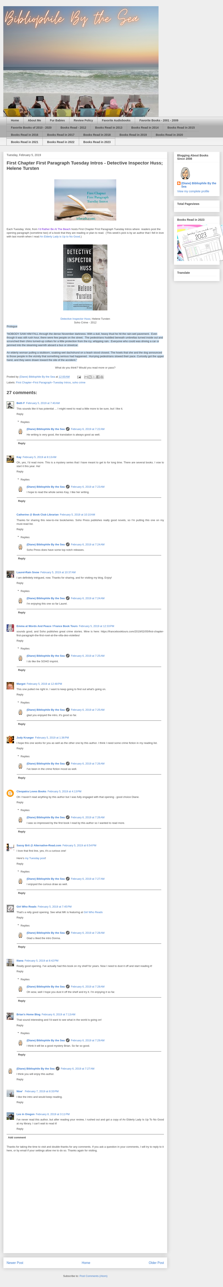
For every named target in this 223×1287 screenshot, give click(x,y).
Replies (25, 421)
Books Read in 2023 (97, 142)
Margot (21, 683)
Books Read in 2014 (145, 127)
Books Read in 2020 (169, 134)
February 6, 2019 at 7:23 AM (87, 486)
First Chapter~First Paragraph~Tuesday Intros (43, 382)
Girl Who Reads (27, 906)
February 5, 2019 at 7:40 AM (43, 403)
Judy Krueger (25, 737)
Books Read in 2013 (108, 127)
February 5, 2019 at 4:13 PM (65, 791)
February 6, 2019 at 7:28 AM (87, 932)
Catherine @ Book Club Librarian (38, 514)
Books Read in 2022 (60, 142)
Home (15, 120)
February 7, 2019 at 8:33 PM (42, 1091)
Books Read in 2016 (24, 134)
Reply (20, 414)
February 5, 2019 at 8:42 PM (41, 960)
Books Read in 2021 (24, 142)
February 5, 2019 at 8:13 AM (39, 457)
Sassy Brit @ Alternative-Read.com (39, 845)
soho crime (78, 382)
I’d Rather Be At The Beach (54, 229)
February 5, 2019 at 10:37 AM (58, 572)
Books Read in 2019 (133, 134)
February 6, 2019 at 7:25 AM (87, 655)
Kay (19, 457)
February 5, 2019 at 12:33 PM (96, 626)
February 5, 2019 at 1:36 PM (52, 737)
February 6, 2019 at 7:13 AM (58, 1014)
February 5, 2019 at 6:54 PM (79, 845)
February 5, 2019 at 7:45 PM (55, 906)
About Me (34, 120)
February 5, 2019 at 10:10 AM (77, 514)
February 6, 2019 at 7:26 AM (87, 763)
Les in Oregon (25, 1114)
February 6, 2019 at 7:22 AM (87, 429)
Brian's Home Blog (28, 1014)
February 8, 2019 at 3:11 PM (53, 1114)
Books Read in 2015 (181, 127)
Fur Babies (57, 120)
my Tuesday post (35, 858)
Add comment (17, 1137)
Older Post (156, 1263)
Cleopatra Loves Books (31, 791)
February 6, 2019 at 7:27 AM (87, 878)
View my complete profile (193, 191)
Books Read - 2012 (73, 127)
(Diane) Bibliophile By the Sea (46, 429)
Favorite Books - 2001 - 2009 (158, 120)
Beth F (21, 403)
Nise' (20, 1091)
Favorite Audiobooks (116, 120)
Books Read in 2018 (97, 134)
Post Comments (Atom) (93, 1276)
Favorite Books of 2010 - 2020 (31, 127)
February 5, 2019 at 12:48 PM (44, 683)
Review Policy (83, 120)
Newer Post (15, 1263)
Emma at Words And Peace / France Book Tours (47, 626)
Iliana (20, 960)
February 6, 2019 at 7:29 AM (87, 1040)
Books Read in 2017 (60, 134)
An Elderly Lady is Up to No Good (60, 236)
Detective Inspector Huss (75, 318)
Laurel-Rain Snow (28, 572)
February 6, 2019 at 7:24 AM (87, 544)
